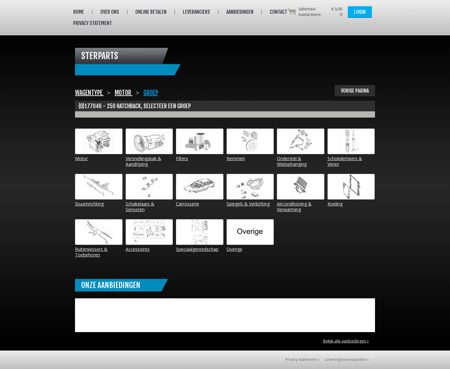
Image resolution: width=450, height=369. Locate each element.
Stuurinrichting (98, 190)
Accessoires (149, 235)
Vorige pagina (355, 91)
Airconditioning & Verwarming (300, 193)
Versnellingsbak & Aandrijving (149, 148)
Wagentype (89, 93)
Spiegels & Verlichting (250, 190)
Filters (199, 145)
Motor (123, 93)
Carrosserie (199, 190)
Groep (150, 93)
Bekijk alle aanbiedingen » (346, 341)
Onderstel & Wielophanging (300, 148)
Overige (250, 235)
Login (360, 12)
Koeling (351, 190)
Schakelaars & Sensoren (149, 193)
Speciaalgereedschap (199, 235)
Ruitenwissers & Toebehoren (98, 238)
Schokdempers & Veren (351, 148)
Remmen (250, 145)
